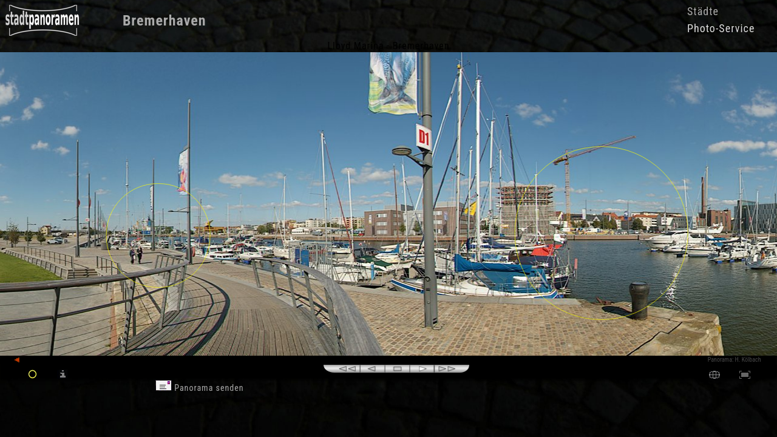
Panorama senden (199, 388)
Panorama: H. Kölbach (734, 359)
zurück (28, 360)
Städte (703, 11)
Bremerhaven (164, 20)
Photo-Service (721, 28)
